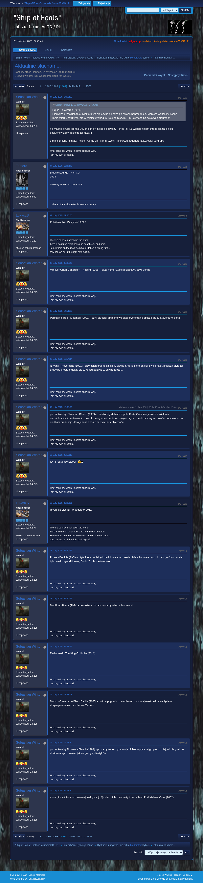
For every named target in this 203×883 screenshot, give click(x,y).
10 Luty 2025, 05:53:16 (61, 455)
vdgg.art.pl (135, 41)
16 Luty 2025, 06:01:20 (61, 790)
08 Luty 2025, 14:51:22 (61, 311)
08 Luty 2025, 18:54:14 (61, 359)
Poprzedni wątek (155, 75)
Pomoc (159, 875)
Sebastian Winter (28, 97)
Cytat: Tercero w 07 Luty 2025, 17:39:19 (76, 105)
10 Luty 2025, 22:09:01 (61, 503)
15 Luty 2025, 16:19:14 (61, 742)
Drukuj (184, 86)
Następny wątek (178, 75)
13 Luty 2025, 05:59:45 (61, 646)
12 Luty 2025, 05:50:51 (61, 598)
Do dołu (19, 86)
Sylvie (145, 57)
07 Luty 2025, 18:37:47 (61, 166)
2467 (48, 86)
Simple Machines (37, 875)
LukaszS (22, 215)
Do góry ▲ (188, 875)
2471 (79, 86)
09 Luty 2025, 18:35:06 (61, 407)
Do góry (19, 836)
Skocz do (138, 852)
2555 (89, 86)
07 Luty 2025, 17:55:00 (61, 97)
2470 (72, 86)
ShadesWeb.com (37, 879)
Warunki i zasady (173, 875)
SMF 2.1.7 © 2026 (19, 875)
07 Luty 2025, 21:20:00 (61, 215)
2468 (55, 86)
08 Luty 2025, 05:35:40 (61, 263)
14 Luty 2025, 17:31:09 (61, 694)
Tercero (21, 166)
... (43, 86)
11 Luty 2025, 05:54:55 (61, 550)
